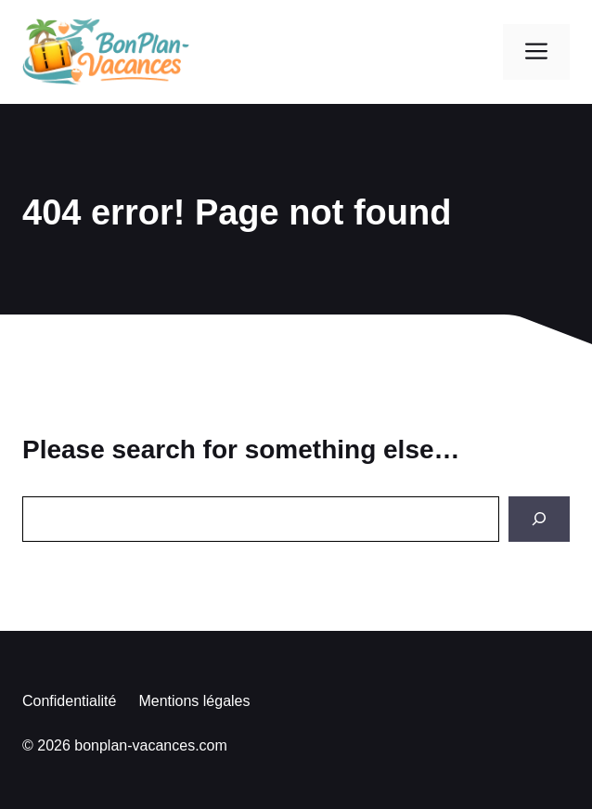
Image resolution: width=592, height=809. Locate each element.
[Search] (539, 519)
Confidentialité (69, 701)
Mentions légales (194, 701)
